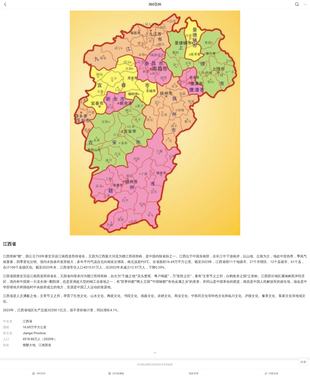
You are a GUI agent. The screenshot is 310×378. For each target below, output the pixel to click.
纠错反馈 (271, 373)
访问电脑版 (116, 373)
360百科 (155, 4)
